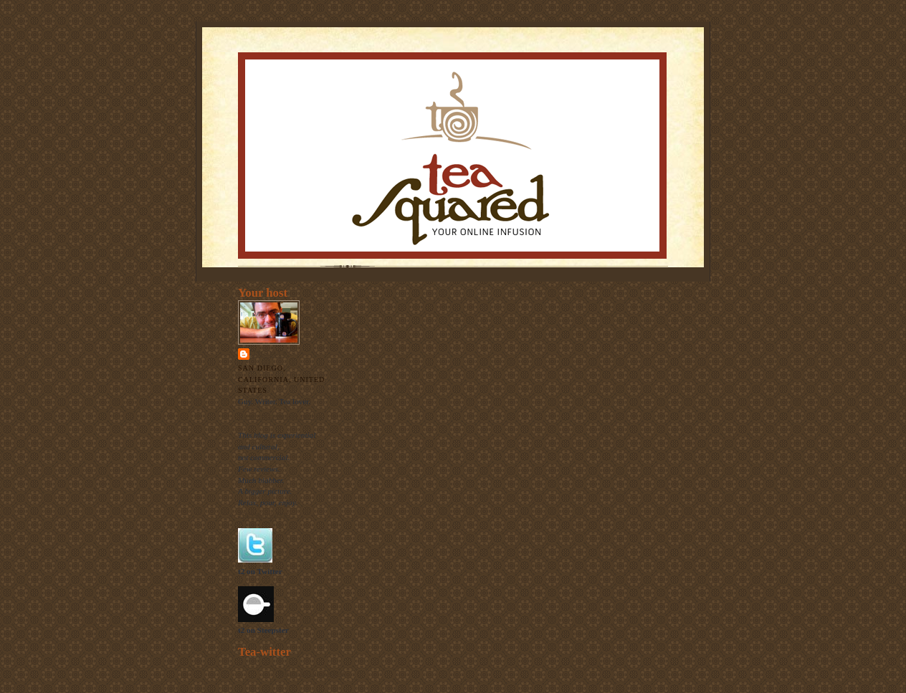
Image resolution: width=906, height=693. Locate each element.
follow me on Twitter (311, 672)
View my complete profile (280, 415)
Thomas (269, 354)
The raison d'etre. (266, 514)
